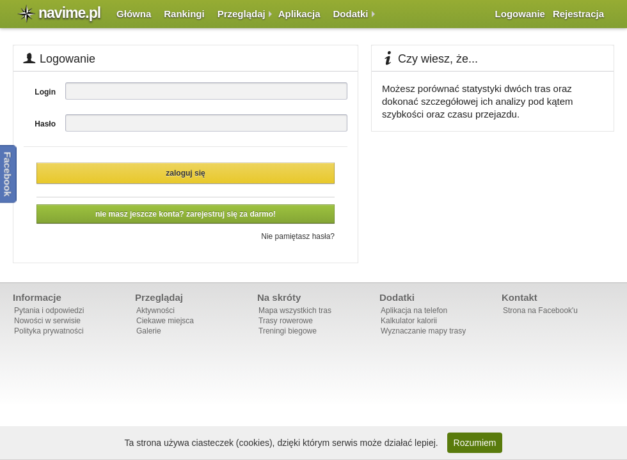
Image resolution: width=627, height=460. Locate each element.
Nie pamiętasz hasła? (298, 236)
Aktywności (155, 310)
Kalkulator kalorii (409, 320)
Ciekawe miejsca (165, 320)
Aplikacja (299, 13)
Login (45, 92)
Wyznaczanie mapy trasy (423, 330)
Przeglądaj (242, 13)
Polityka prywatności (49, 330)
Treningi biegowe (287, 330)
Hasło (45, 123)
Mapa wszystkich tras (294, 310)
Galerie (148, 330)
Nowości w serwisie (47, 320)
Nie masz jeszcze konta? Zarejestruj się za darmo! (185, 214)
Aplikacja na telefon (414, 310)
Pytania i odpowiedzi (49, 310)
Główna (133, 13)
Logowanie (520, 13)
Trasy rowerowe (285, 320)
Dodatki (351, 13)
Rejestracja (578, 13)
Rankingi (184, 13)
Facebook (8, 173)
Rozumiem (475, 443)
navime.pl (69, 12)
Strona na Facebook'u (540, 310)
